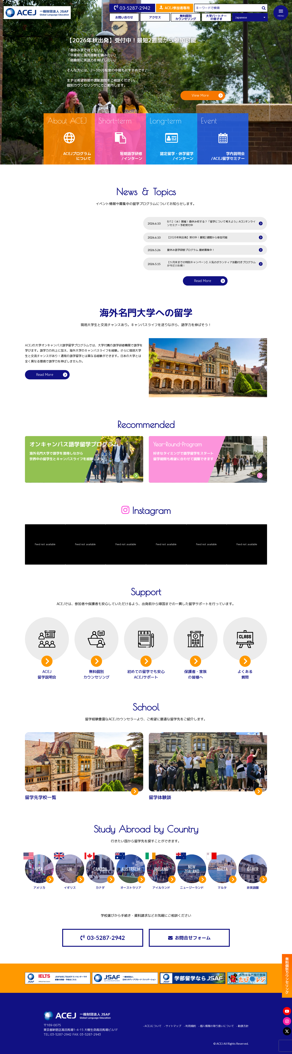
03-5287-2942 (135, 8)
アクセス (155, 17)
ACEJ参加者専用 (177, 8)
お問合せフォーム (193, 938)
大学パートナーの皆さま (216, 17)
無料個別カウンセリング (185, 17)
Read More (202, 280)
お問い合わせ (124, 17)
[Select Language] (250, 17)
